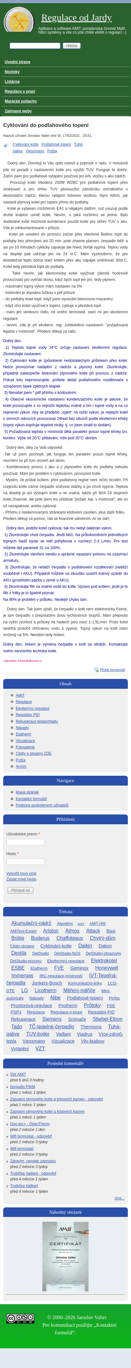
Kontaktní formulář (31, 799)
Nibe (55, 997)
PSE (111, 1005)
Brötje (17, 938)
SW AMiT (18, 1074)
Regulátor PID (27, 715)
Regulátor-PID (101, 1012)
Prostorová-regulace (31, 1005)
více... (119, 1198)
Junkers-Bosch (47, 983)
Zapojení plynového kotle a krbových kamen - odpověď (56, 1099)
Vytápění (20, 1048)
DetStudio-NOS (67, 953)
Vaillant (63, 1034)
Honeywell (106, 968)
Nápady (22, 728)
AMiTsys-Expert (23, 931)
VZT (40, 1048)
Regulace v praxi (20, 91)
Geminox (79, 968)
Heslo (12, 854)
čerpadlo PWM (22, 1087)
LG (24, 990)
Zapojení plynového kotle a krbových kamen (47, 1111)
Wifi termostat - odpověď (31, 1136)
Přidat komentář (112, 670)
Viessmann (34, 151)
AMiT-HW (97, 923)
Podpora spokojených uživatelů (42, 805)
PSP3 (15, 1012)
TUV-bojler (38, 1034)
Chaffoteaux (69, 938)
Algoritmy (65, 923)
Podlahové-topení (85, 997)
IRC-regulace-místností (61, 975)
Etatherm (23, 734)
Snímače (77, 1019)
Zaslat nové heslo (21, 879)
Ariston (51, 930)
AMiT (20, 695)
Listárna (12, 81)
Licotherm (45, 990)
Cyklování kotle (25, 144)
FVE (59, 968)
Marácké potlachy (21, 101)
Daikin (85, 945)
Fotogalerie (25, 747)
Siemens (52, 1019)
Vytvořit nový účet (21, 873)
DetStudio (40, 953)
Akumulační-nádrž (31, 923)
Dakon (105, 945)
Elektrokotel (104, 960)
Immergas (22, 975)
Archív (21, 766)
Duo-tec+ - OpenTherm (30, 1124)
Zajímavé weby (18, 111)
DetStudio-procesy (26, 961)
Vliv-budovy (92, 1041)
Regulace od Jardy (76, 17)
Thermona (90, 1026)
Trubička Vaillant (24, 1186)
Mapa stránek (27, 792)
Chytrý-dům (103, 938)
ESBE (18, 968)
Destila (19, 953)
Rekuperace (23, 1019)
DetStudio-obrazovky (103, 953)
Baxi (111, 930)
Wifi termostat (21, 1148)
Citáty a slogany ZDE (34, 753)
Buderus (40, 938)
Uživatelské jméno (23, 834)
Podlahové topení (56, 144)
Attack (93, 930)
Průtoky (92, 1005)
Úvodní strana (17, 62)
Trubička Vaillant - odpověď (33, 1173)
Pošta (52, 151)
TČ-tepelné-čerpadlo (51, 1026)
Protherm (68, 1005)
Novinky (12, 72)
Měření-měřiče (79, 990)
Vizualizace (25, 741)
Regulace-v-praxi (66, 1012)
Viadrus (85, 1034)
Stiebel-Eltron (108, 1019)
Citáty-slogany (22, 946)
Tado (16, 1026)
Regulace (24, 702)
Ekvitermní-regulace (65, 961)
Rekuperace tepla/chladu (37, 721)
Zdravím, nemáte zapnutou (33, 1161)
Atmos (72, 930)
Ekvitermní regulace (32, 708)
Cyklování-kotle (56, 945)
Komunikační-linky (85, 983)
